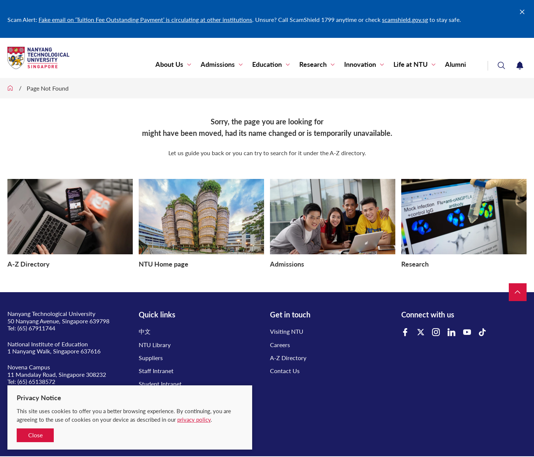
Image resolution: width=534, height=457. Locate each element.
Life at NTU (414, 65)
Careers (280, 344)
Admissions (230, 65)
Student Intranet (160, 383)
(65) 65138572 (36, 381)
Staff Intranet (156, 370)
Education (277, 65)
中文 (145, 331)
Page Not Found (48, 88)
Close (35, 434)
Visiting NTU (286, 331)
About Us (184, 65)
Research (320, 65)
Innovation (366, 65)
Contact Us (285, 370)
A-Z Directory (288, 357)
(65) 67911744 (36, 328)
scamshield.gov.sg (405, 19)
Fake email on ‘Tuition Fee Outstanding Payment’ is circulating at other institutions (145, 19)
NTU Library (155, 344)
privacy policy (194, 419)
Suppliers (151, 357)
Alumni (456, 65)
